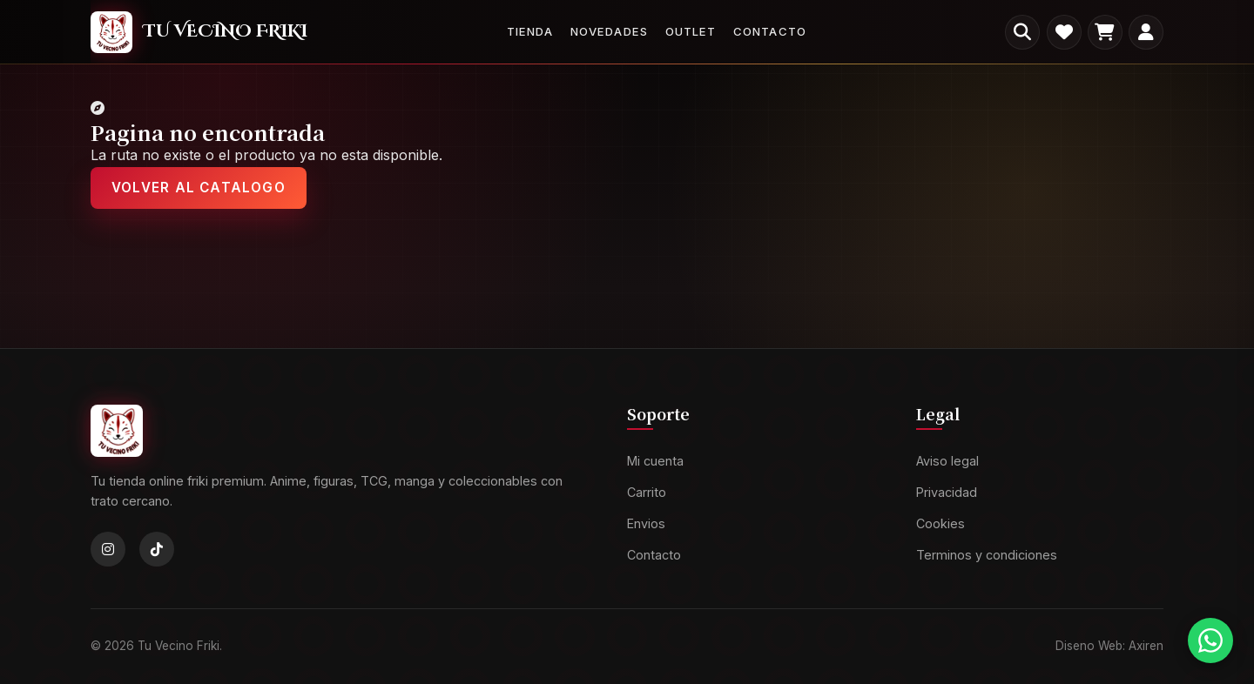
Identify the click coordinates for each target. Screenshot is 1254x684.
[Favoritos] (1064, 32)
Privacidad (946, 492)
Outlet (690, 31)
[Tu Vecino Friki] (199, 32)
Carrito (646, 492)
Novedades (608, 31)
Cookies (940, 523)
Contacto (769, 31)
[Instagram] (108, 549)
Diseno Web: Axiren (1109, 646)
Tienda (530, 31)
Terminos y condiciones (986, 554)
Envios (646, 523)
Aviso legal (947, 460)
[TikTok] (156, 549)
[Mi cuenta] (1146, 32)
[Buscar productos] (1022, 32)
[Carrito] (1105, 32)
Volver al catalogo (198, 187)
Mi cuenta (655, 460)
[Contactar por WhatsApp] (1210, 640)
